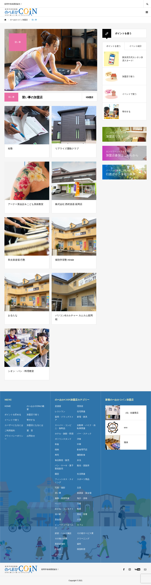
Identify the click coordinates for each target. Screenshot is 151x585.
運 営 (30, 430)
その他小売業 (61, 538)
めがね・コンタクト (64, 509)
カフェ (80, 525)
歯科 (79, 544)
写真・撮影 (60, 487)
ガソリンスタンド (63, 439)
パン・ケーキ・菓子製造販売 (64, 467)
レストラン (60, 411)
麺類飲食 (81, 455)
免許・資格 (82, 498)
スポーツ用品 (83, 479)
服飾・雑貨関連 (62, 498)
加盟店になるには (35, 425)
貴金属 (58, 519)
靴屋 (79, 509)
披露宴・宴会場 (84, 493)
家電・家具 (82, 417)
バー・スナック (84, 433)
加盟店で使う (33, 414)
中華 (79, 444)
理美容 (80, 406)
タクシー (59, 554)
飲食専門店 (82, 449)
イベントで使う (12, 420)
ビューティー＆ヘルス (64, 526)
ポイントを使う (113, 46)
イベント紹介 (135, 46)
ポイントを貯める (13, 414)
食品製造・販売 (62, 460)
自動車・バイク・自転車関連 (86, 426)
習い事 (58, 493)
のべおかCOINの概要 (35, 407)
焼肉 (57, 449)
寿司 (57, 455)
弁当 (79, 460)
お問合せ (31, 436)
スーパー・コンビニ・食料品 (63, 426)
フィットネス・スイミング (64, 480)
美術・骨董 (82, 514)
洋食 (79, 439)
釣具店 (58, 549)
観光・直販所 (83, 465)
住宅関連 (81, 411)
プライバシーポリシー (14, 437)
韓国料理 (81, 549)
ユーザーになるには (14, 425)
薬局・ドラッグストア (64, 418)
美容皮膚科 (60, 544)
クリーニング (83, 538)
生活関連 (81, 474)
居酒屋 (58, 406)
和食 (57, 444)
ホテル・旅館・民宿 (64, 433)
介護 (79, 519)
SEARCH (147, 4)
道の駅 (58, 514)
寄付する (31, 420)
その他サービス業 (85, 533)
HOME (8, 406)
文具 (79, 487)
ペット (58, 503)
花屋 (79, 503)
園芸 (57, 474)
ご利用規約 (10, 430)
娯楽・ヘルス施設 (63, 533)
